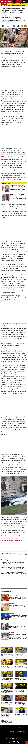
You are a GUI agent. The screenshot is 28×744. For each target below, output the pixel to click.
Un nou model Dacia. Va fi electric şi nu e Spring (20, 692)
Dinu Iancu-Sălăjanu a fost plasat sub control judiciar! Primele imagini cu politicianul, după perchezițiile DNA (7, 692)
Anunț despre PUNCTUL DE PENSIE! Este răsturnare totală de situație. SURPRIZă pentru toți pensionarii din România (12, 568)
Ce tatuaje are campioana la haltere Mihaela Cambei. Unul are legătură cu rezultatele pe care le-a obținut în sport (7, 668)
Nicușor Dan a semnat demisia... (21, 715)
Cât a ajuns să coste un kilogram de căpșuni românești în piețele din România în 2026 (17, 597)
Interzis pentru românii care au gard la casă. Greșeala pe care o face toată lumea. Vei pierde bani (21, 668)
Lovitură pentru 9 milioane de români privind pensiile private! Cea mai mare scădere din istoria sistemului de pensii (7, 715)
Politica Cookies (8, 727)
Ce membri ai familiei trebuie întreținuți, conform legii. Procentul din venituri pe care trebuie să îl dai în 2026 (14, 563)
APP (2, 157)
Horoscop (12, 603)
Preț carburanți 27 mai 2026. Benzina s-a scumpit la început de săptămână (17, 626)
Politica (11, 613)
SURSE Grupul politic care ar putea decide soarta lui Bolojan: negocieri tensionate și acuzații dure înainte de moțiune (21, 680)
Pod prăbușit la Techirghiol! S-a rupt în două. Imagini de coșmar (21, 656)
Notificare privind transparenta (14, 738)
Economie (11, 623)
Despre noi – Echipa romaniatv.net (18, 731)
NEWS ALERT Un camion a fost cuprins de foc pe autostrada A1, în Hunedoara (7, 721)
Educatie (11, 632)
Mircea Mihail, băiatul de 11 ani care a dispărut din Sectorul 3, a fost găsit (7, 703)
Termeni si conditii (19, 727)
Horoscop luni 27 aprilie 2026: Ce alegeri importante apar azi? (17, 606)
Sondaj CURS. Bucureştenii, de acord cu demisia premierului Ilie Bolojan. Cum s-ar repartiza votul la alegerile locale (16, 4)
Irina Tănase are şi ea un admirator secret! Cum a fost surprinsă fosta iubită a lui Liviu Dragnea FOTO (13, 538)
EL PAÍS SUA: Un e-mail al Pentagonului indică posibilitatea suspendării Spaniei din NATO (7, 656)
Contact (3, 731)
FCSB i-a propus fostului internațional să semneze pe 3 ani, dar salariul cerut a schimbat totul (20, 703)
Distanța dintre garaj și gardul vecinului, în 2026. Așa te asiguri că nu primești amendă (7, 680)
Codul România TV (14, 735)
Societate (11, 594)
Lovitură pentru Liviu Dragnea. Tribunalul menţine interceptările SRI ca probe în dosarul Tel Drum (13, 298)
